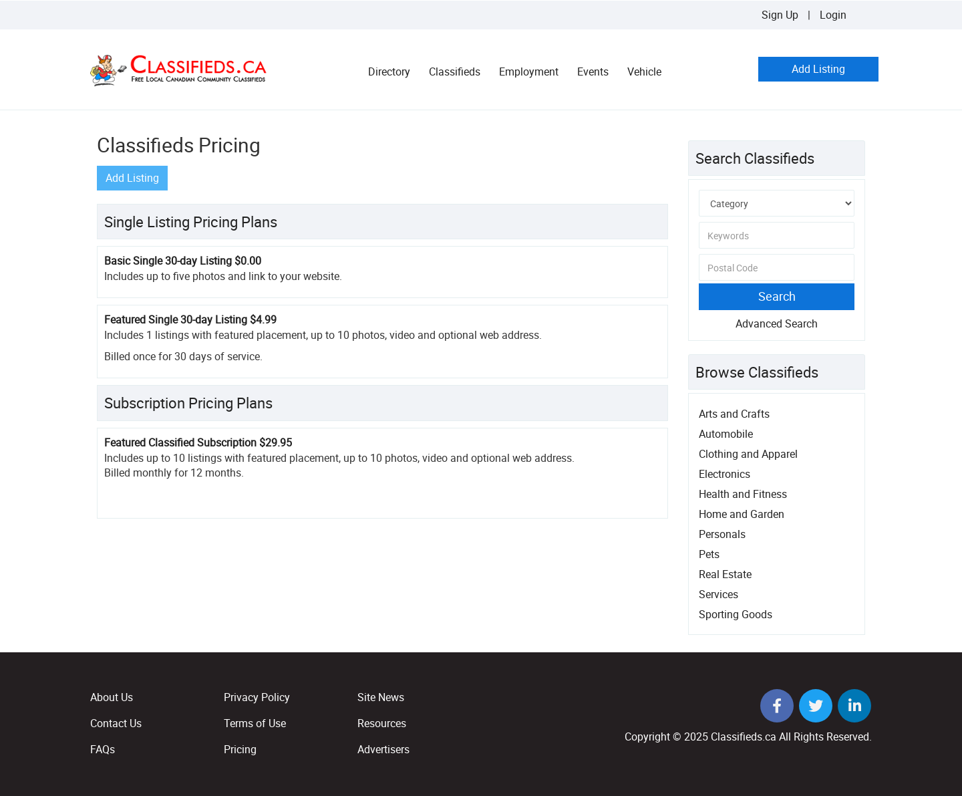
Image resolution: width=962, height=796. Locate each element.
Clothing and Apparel (748, 453)
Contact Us (116, 723)
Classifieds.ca (743, 736)
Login (833, 14)
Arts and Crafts (734, 413)
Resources (381, 723)
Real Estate (725, 574)
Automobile (726, 433)
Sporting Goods (735, 614)
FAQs (102, 749)
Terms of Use (255, 723)
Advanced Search (777, 323)
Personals (722, 534)
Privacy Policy (257, 697)
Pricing (240, 749)
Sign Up (780, 14)
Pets (709, 554)
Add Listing (818, 68)
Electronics (724, 474)
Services (718, 594)
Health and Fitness (743, 494)
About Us (111, 697)
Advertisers (383, 749)
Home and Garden (741, 514)
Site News (380, 697)
